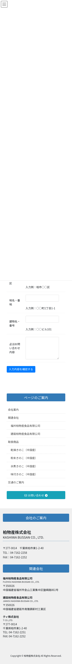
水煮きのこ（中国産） (24, 466)
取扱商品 (13, 442)
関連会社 (13, 418)
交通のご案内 (16, 482)
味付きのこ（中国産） (24, 474)
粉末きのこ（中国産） (24, 458)
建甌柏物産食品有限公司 (25, 434)
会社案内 (13, 409)
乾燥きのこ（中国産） (24, 450)
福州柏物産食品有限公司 (25, 426)
